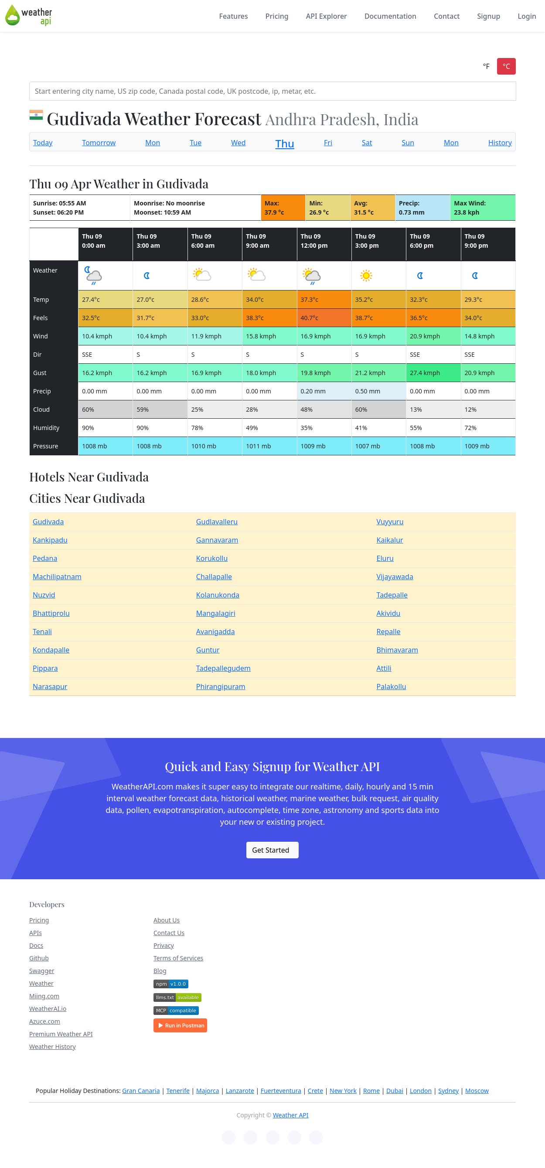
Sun (408, 142)
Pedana (45, 558)
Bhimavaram (398, 650)
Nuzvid (44, 595)
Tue (195, 142)
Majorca (207, 1090)
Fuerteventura (281, 1090)
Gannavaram (217, 540)
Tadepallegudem (223, 668)
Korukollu (212, 558)
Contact (447, 16)
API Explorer (326, 16)
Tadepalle (392, 595)
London (421, 1090)
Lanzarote (240, 1090)
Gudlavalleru (217, 521)
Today (42, 142)
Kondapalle (51, 650)
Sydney (448, 1090)
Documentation (390, 16)
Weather (41, 983)
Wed (238, 142)
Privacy (163, 945)
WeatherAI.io (47, 1008)
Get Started (270, 850)
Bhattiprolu (51, 613)
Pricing (277, 16)
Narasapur (50, 686)
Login (527, 16)
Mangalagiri (215, 613)
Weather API (291, 1115)
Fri (328, 142)
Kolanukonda (217, 595)
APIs (35, 933)
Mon (152, 142)
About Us (166, 920)
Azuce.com (44, 1021)
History (500, 142)
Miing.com (44, 996)
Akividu (389, 613)
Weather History (52, 1046)
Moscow (477, 1090)
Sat (367, 142)
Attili (384, 668)
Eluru (385, 558)
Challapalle (214, 576)
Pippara (45, 668)
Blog (160, 971)
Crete (315, 1090)
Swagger (41, 971)
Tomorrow (99, 142)
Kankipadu (50, 540)
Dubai (394, 1090)
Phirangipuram (220, 686)
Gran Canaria (141, 1090)
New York (343, 1090)
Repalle (389, 631)
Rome (371, 1090)
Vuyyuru (390, 521)
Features (233, 16)
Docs (36, 945)
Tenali (42, 631)
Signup (488, 16)
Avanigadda (215, 631)
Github (39, 958)
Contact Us (168, 933)
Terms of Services (178, 958)
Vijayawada (395, 576)
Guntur (208, 650)
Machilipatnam (57, 576)
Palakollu (391, 686)
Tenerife (178, 1090)
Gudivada (48, 521)
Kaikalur (390, 540)
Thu (285, 143)
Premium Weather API (61, 1034)
